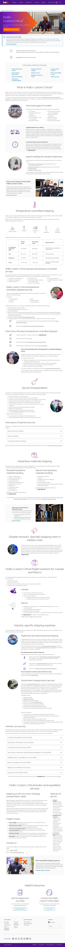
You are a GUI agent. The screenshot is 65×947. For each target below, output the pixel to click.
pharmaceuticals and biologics (49, 646)
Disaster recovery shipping (34, 170)
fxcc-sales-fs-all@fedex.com (17, 852)
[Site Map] (34, 945)
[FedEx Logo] (7, 2)
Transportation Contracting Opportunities (7, 928)
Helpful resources (55, 76)
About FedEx (6, 921)
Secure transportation (17, 76)
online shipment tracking (18, 411)
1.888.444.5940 (13, 850)
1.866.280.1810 (42, 335)
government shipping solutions (55, 445)
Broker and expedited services (56, 73)
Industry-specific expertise (55, 69)
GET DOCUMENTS (16, 520)
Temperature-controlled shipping (16, 79)
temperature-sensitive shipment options (36, 342)
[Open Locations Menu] (37, 2)
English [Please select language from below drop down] (54, 926)
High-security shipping (33, 167)
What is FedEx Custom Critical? (17, 69)
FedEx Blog (16, 921)
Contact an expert (12, 29)
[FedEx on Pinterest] (30, 939)
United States (51, 922)
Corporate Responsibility (16, 924)
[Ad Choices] (59, 945)
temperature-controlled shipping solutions (50, 656)
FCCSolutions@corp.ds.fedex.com (53, 368)
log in (40, 172)
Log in (17, 52)
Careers (5, 926)
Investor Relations (7, 924)
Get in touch (49, 909)
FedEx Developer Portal (28, 923)
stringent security (37, 702)
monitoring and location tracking (27, 317)
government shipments (32, 684)
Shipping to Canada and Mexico (36, 75)
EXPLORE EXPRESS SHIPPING (43, 870)
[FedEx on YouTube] (27, 939)
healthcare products (47, 97)
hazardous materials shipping (49, 499)
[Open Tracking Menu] (21, 2)
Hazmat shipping (32, 168)
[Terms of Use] (41, 945)
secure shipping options (42, 663)
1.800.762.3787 (31, 150)
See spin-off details (11, 44)
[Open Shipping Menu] (14, 2)
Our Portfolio (6, 923)
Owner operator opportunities (15, 73)
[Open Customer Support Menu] (44, 2)
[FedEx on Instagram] (22, 939)
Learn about (18, 57)
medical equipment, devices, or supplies (46, 647)
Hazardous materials (28, 699)
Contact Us (16, 927)
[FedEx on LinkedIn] (24, 939)
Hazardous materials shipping (36, 69)
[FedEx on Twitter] (19, 939)
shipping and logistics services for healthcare (33, 326)
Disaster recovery (35, 72)
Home (3, 10)
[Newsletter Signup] (13, 939)
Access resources (20, 909)
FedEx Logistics (26, 924)
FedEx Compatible (27, 921)
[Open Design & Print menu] (29, 2)
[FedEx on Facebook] (16, 939)
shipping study (34, 675)
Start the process (11, 195)
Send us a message (42, 345)
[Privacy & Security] (50, 945)
